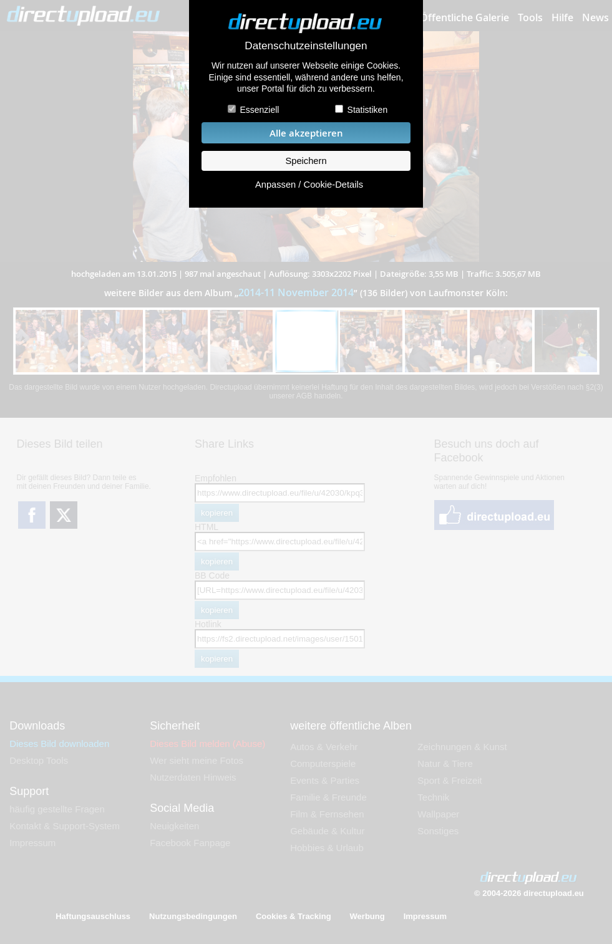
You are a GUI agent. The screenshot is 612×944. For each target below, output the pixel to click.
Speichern (305, 161)
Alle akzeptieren (306, 133)
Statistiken (367, 110)
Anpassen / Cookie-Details (309, 185)
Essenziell (259, 110)
